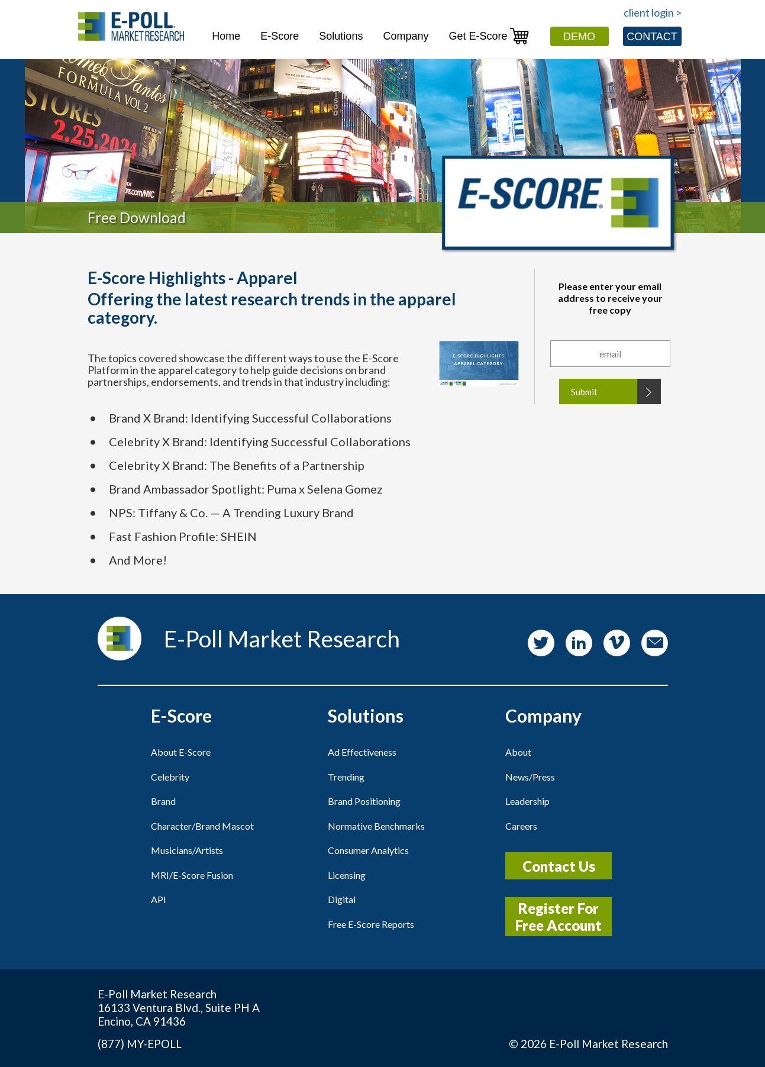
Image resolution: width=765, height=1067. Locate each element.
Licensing (347, 875)
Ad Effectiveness (362, 751)
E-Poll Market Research (608, 1043)
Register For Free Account (558, 917)
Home (226, 36)
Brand (163, 801)
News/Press (530, 776)
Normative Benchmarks (376, 825)
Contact (652, 37)
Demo (579, 37)
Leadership (527, 801)
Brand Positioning (364, 801)
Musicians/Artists (187, 850)
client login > (653, 12)
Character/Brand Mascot (202, 825)
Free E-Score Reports (371, 924)
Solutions (341, 36)
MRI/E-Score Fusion (192, 875)
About (518, 751)
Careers (521, 825)
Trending (346, 776)
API (158, 899)
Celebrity (170, 776)
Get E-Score (488, 35)
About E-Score (181, 751)
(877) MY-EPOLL (140, 1043)
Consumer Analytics (368, 850)
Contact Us (558, 866)
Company (405, 36)
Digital (342, 899)
